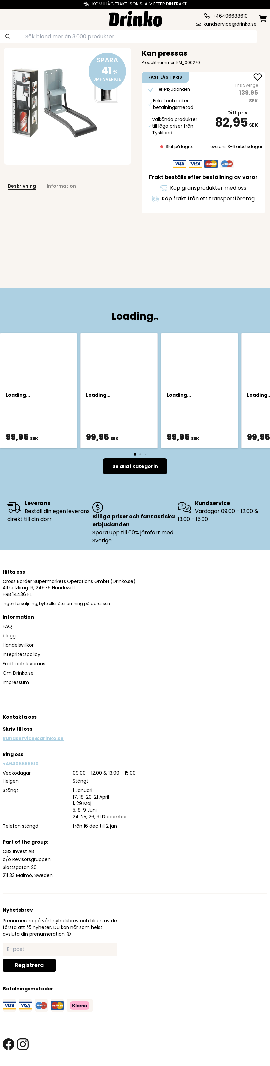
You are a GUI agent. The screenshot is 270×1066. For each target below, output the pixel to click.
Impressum (16, 682)
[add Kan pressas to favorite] (257, 78)
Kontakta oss (20, 717)
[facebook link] (8, 1044)
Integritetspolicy (21, 654)
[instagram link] (23, 1044)
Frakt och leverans (24, 663)
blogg (9, 635)
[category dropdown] (16, 18)
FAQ (7, 626)
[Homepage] (135, 17)
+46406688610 (21, 763)
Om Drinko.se (18, 673)
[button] (69, 933)
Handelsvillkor (18, 645)
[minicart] (263, 18)
